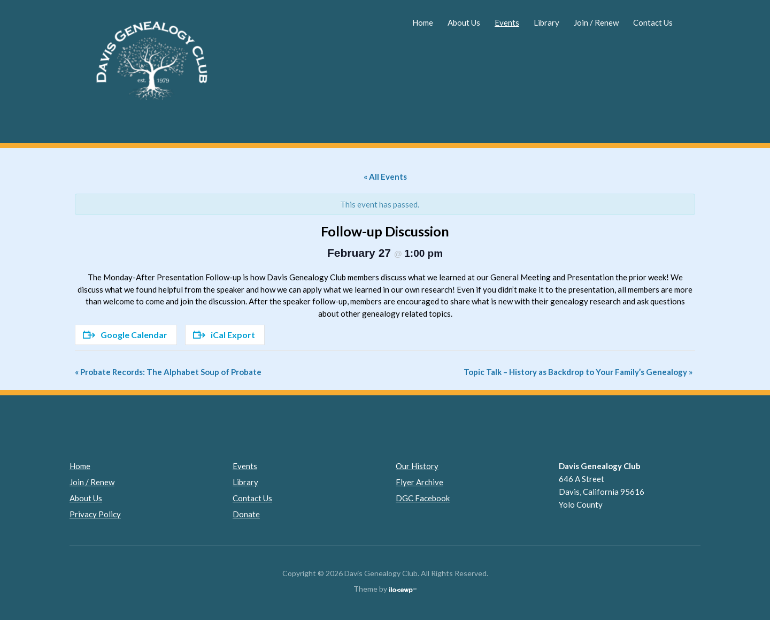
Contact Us (653, 22)
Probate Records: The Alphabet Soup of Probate (168, 372)
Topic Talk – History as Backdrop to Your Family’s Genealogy (578, 372)
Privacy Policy (95, 514)
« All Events (385, 176)
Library (546, 22)
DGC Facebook (423, 498)
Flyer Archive (419, 482)
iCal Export (224, 335)
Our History (417, 466)
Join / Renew (596, 22)
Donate (246, 514)
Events (507, 22)
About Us (464, 22)
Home (422, 22)
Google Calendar (125, 335)
